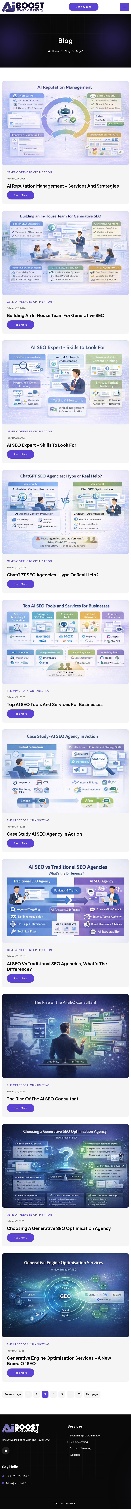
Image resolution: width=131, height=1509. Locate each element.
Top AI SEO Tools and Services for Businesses (55, 704)
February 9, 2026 (15, 1221)
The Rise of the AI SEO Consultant (42, 1098)
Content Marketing (80, 1448)
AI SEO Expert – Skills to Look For (41, 445)
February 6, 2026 (15, 1350)
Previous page (13, 1394)
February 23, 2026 (16, 437)
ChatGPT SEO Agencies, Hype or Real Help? (53, 574)
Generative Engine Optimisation (29, 172)
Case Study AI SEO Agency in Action (44, 834)
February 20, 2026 (16, 567)
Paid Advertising (79, 1441)
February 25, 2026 (16, 308)
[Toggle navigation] (124, 7)
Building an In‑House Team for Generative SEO (55, 315)
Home (53, 51)
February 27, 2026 (16, 178)
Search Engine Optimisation (85, 1435)
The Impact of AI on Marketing (28, 690)
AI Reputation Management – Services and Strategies (63, 185)
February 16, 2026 (16, 826)
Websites (75, 1454)
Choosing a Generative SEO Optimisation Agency (59, 1228)
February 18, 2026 (16, 697)
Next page (92, 1394)
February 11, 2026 (16, 1091)
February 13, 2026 (16, 956)
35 (79, 1394)
